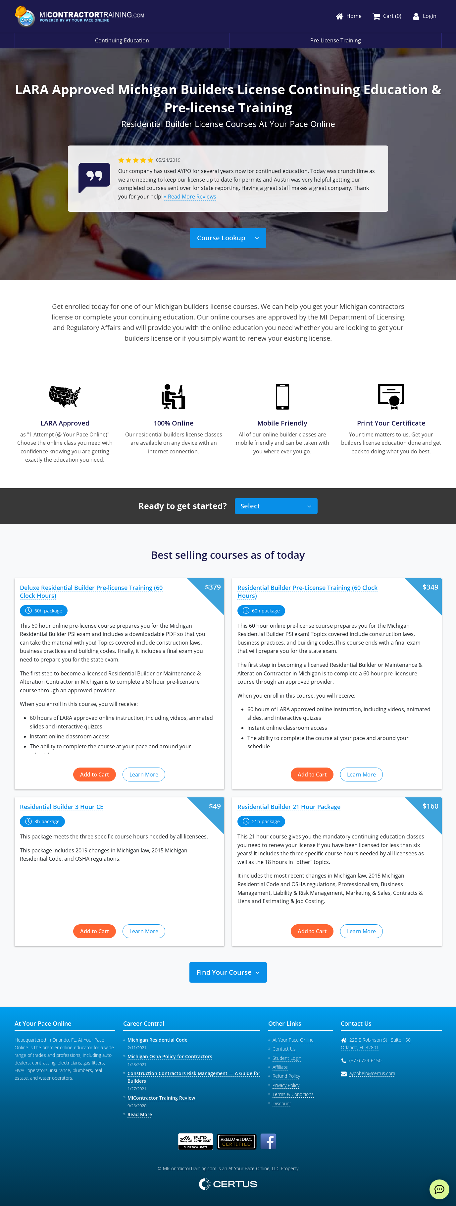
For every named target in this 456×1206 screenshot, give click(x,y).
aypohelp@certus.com (372, 1073)
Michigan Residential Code (157, 1040)
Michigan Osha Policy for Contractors (169, 1056)
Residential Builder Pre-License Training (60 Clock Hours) (307, 592)
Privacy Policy (286, 1085)
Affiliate (280, 1067)
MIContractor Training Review (161, 1098)
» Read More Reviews (190, 196)
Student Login (287, 1058)
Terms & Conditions (293, 1094)
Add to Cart (94, 774)
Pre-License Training (335, 40)
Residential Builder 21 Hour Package (288, 807)
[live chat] (439, 1189)
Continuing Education (122, 40)
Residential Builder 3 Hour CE (61, 807)
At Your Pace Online (293, 1040)
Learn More (143, 774)
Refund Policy (286, 1076)
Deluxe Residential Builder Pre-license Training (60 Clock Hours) (91, 592)
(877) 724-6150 (365, 1060)
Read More (139, 1114)
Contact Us (284, 1049)
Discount (282, 1103)
